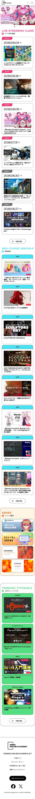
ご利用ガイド (17, 758)
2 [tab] (15, 27)
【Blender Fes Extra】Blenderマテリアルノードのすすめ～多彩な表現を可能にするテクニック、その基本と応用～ (17, 490)
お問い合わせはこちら (17, 778)
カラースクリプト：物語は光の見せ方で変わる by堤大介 (17, 399)
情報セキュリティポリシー (17, 769)
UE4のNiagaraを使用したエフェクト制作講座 (17, 709)
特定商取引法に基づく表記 (17, 766)
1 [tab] (12, 27)
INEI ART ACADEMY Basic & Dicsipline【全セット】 (17, 647)
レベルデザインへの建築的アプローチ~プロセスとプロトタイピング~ (17, 64)
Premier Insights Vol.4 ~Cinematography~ (17, 230)
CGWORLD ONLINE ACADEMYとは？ (17, 753)
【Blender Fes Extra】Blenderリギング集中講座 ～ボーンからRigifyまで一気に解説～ (17, 430)
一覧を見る (18, 241)
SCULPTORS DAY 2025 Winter (14, 338)
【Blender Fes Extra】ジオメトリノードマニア (17, 459)
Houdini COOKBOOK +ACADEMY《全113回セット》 (17, 617)
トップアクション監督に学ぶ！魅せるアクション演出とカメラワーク (17, 164)
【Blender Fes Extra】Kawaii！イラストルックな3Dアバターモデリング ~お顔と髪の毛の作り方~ (17, 131)
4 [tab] (20, 27)
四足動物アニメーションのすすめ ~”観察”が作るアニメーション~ (17, 97)
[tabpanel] (17, 15)
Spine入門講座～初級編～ (13, 677)
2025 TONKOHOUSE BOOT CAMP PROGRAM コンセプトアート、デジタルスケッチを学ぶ (17, 370)
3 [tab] (17, 27)
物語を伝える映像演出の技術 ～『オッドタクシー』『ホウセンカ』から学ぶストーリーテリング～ (17, 198)
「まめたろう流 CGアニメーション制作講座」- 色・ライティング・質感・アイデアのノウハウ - (17, 279)
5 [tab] (23, 27)
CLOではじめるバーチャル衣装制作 (16, 308)
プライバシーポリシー (17, 762)
